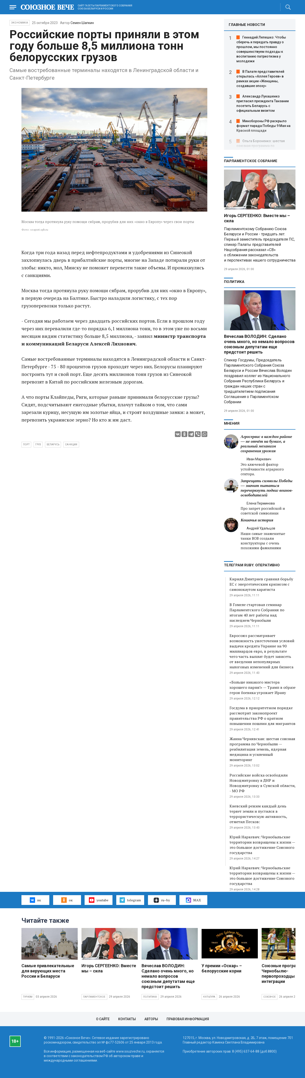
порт (26, 444)
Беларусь (53, 444)
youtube (98, 900)
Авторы (151, 1019)
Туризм (27, 996)
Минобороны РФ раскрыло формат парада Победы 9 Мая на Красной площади (263, 125)
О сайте (103, 1019)
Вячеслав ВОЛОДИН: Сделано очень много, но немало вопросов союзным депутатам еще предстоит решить (259, 344)
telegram (130, 900)
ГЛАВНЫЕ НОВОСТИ (247, 25)
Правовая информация (188, 1019)
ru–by (162, 900)
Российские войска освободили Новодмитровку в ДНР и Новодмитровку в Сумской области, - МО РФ (262, 782)
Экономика (19, 22)
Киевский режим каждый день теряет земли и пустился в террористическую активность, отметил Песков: (258, 813)
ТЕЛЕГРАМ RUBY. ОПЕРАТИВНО (252, 565)
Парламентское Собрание (250, 161)
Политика (234, 282)
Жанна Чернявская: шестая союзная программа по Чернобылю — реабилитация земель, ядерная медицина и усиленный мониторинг (262, 749)
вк (35, 900)
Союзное (269, 996)
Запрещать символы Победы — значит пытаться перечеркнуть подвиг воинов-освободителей (267, 488)
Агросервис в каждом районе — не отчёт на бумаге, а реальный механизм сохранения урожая (266, 443)
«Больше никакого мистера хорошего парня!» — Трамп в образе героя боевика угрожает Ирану (262, 687)
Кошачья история (257, 520)
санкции (71, 444)
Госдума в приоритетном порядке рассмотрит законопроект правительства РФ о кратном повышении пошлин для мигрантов (262, 715)
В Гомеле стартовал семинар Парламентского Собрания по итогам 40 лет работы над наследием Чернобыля (256, 612)
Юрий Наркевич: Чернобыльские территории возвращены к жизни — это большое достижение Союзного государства (262, 844)
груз (38, 444)
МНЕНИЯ (231, 423)
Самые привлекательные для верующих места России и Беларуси (47, 971)
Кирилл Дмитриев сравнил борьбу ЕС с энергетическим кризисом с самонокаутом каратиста (261, 584)
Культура (209, 996)
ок (66, 900)
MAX (193, 900)
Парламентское (94, 996)
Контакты (127, 1019)
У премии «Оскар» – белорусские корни (222, 968)
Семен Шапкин (82, 23)
